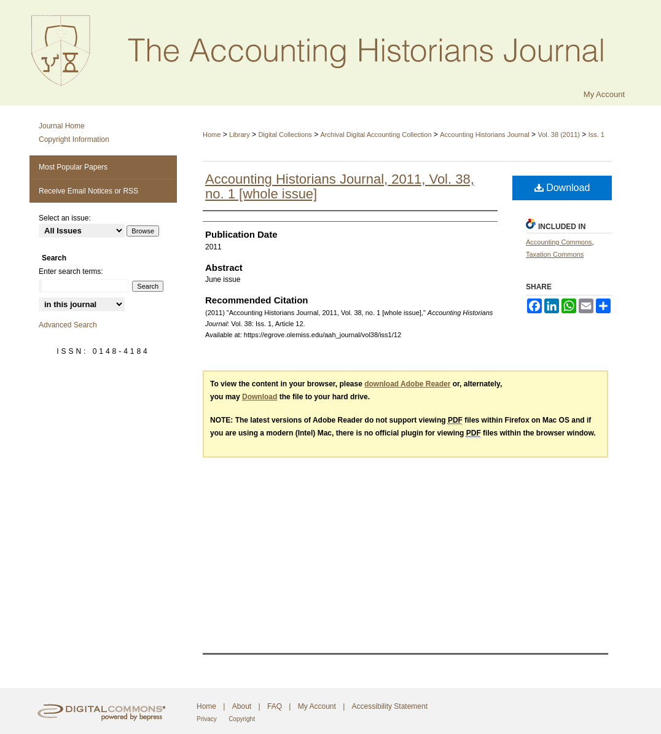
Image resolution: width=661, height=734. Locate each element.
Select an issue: (65, 218)
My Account (317, 706)
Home (212, 134)
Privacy (207, 719)
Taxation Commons (555, 254)
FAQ (274, 706)
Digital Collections (284, 134)
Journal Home (62, 126)
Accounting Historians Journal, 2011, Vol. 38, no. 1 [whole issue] (339, 186)
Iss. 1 (596, 134)
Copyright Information (74, 139)
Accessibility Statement (390, 706)
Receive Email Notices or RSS (88, 191)
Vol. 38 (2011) (559, 134)
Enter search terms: (71, 271)
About (241, 706)
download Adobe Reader (407, 384)
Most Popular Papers (73, 167)
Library (239, 134)
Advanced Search (68, 325)
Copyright (242, 719)
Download (562, 187)
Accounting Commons (559, 242)
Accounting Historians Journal (485, 134)
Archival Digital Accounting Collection (376, 134)
